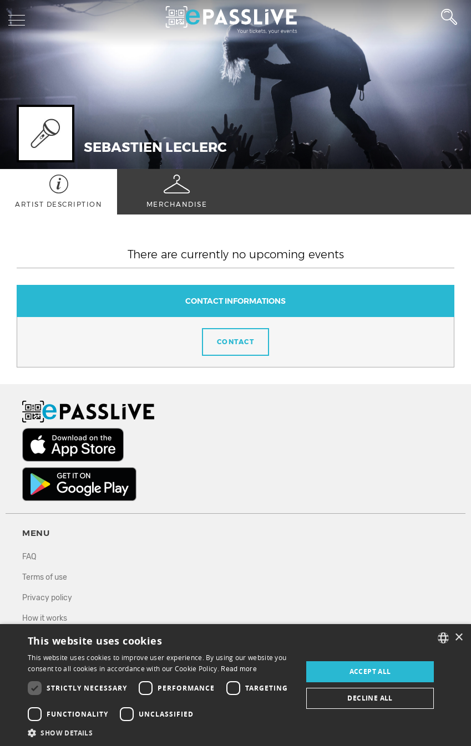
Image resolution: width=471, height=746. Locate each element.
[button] (161, 732)
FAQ (29, 556)
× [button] (458, 637)
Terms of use (44, 577)
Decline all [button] (369, 698)
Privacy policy (47, 597)
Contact (236, 342)
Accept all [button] (370, 671)
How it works (44, 618)
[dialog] (235, 685)
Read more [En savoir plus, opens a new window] (239, 669)
